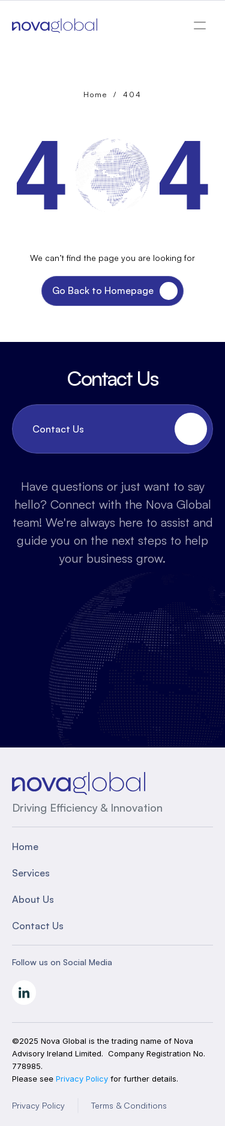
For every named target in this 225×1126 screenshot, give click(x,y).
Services (31, 873)
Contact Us (38, 926)
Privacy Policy (38, 1105)
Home (95, 94)
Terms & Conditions (129, 1105)
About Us (33, 899)
